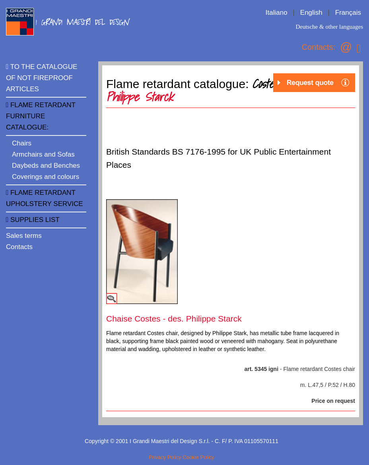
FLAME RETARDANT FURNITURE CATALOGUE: (41, 116)
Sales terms (24, 235)
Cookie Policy (198, 457)
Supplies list (33, 220)
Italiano (276, 12)
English (311, 12)
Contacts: (318, 47)
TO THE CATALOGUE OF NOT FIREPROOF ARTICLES (41, 78)
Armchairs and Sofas (43, 154)
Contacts (19, 247)
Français (348, 12)
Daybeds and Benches (46, 165)
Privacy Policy (165, 457)
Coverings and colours (45, 177)
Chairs (21, 143)
